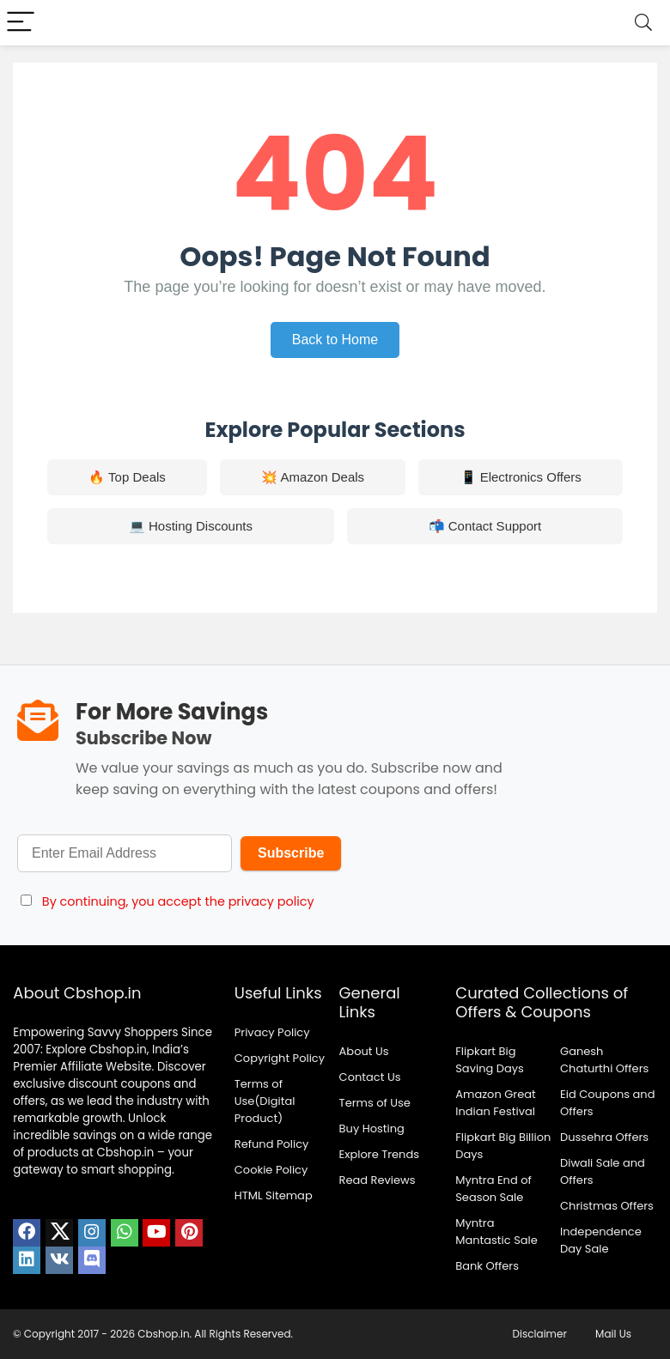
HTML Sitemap (273, 1195)
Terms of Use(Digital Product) (264, 1101)
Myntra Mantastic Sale (496, 1231)
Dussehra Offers (604, 1137)
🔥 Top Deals (127, 477)
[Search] (643, 23)
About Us (364, 1051)
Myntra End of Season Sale (493, 1188)
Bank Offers (487, 1266)
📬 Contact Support (485, 526)
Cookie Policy (271, 1170)
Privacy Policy (272, 1032)
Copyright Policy (279, 1058)
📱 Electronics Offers (521, 477)
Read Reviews (377, 1180)
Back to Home (335, 339)
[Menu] (20, 23)
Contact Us (370, 1077)
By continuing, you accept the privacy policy (178, 901)
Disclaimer (540, 1333)
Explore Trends (379, 1154)
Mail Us (613, 1333)
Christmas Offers (607, 1206)
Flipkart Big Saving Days (489, 1060)
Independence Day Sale (601, 1240)
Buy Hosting (372, 1128)
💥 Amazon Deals (312, 477)
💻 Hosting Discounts (191, 526)
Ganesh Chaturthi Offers (604, 1060)
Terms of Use (375, 1103)
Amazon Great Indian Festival (495, 1102)
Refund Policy (271, 1144)
